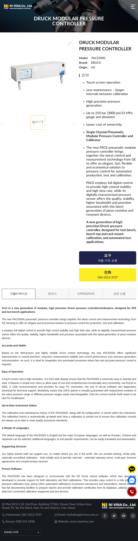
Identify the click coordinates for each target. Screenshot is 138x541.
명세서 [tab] (52, 293)
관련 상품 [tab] (119, 293)
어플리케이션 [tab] (18, 293)
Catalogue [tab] (85, 293)
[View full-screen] (70, 43)
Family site (11, 532)
